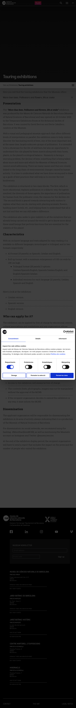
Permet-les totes (62, 375)
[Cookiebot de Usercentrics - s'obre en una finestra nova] (62, 331)
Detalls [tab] (37, 339)
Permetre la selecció (38, 375)
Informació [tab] (62, 339)
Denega (14, 375)
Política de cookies (58, 354)
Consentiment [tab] (13, 339)
